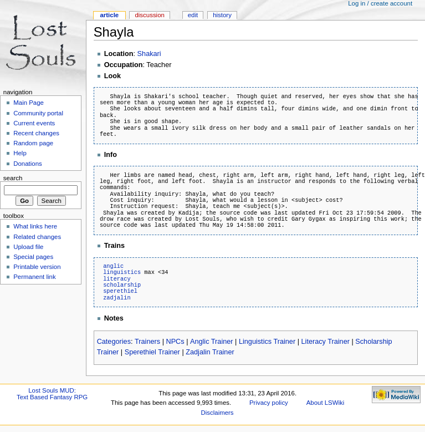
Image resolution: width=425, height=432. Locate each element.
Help (20, 153)
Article (109, 15)
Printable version (36, 266)
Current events (34, 123)
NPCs (175, 341)
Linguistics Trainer (267, 341)
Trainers (147, 341)
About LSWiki (325, 402)
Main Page (28, 102)
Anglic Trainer (211, 341)
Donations (27, 163)
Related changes (37, 236)
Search (13, 178)
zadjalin (116, 298)
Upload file (28, 246)
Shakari (149, 54)
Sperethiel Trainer (152, 352)
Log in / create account (380, 3)
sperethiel (120, 291)
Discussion (149, 15)
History (222, 15)
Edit (193, 15)
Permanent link (34, 276)
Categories (114, 341)
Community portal (38, 113)
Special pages (33, 256)
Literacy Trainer (325, 341)
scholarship (122, 285)
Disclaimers (217, 412)
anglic (113, 266)
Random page (33, 143)
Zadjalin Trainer (210, 352)
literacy (116, 279)
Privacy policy (268, 402)
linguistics (122, 272)
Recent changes (36, 133)
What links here (35, 226)
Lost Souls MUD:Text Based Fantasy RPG (52, 393)
